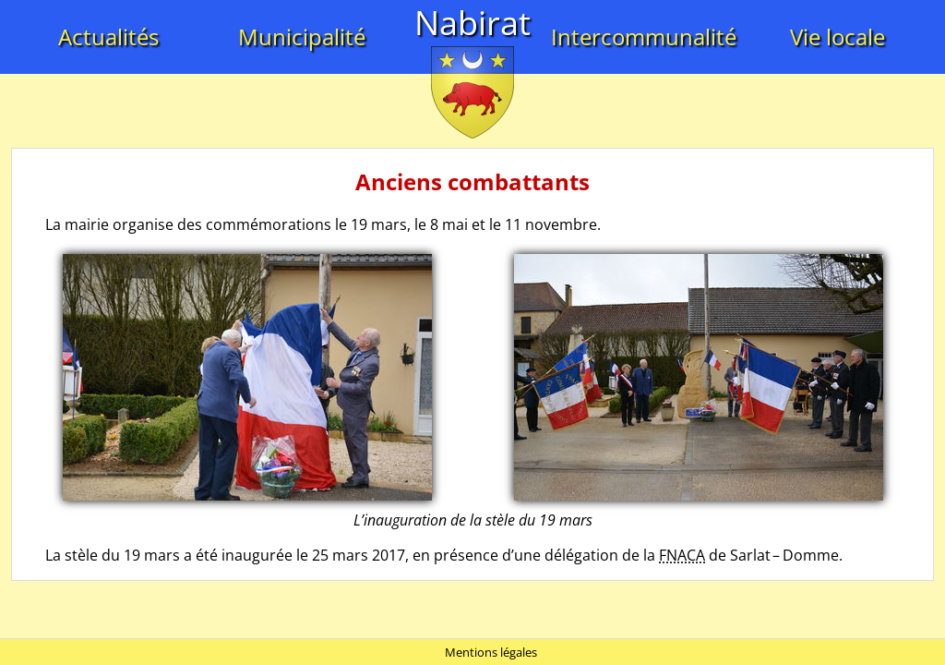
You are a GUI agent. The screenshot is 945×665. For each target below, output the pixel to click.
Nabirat (472, 22)
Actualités (108, 36)
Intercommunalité (643, 36)
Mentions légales (491, 652)
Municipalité (301, 36)
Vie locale (837, 36)
